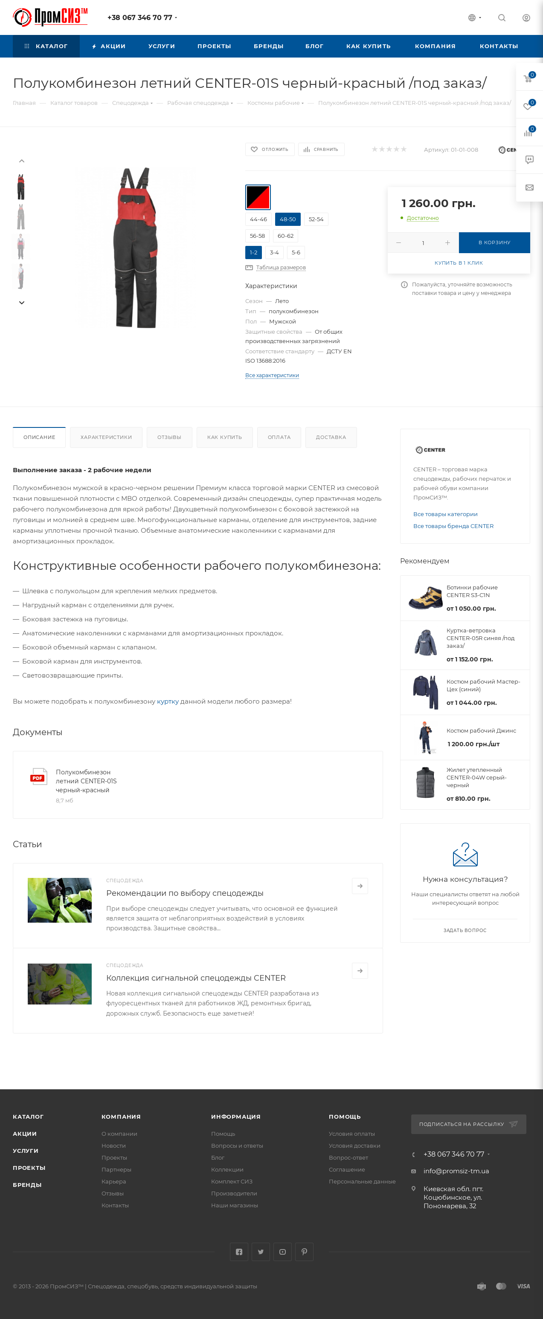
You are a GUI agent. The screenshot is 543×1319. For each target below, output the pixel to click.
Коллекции (227, 1169)
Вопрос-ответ (348, 1157)
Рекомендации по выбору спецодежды (185, 893)
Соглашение (347, 1169)
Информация (236, 1116)
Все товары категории (445, 514)
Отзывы (169, 437)
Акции (25, 1133)
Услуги (26, 1150)
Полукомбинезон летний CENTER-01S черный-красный (86, 781)
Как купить (224, 437)
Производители (234, 1193)
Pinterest (304, 1252)
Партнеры (116, 1169)
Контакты (115, 1205)
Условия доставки (354, 1145)
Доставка (331, 437)
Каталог (28, 1116)
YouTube (282, 1252)
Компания (121, 1116)
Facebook (239, 1252)
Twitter (261, 1252)
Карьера (114, 1181)
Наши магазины (234, 1205)
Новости (114, 1145)
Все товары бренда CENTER (453, 525)
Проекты (29, 1167)
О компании (119, 1133)
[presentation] (21, 160)
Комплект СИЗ (232, 1181)
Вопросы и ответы (237, 1145)
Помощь (223, 1133)
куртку (168, 701)
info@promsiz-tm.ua (456, 1171)
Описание (39, 437)
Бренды (27, 1184)
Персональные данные (362, 1181)
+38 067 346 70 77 (139, 18)
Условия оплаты (352, 1133)
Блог (217, 1157)
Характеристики (106, 437)
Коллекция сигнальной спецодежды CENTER (196, 978)
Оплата (279, 437)
